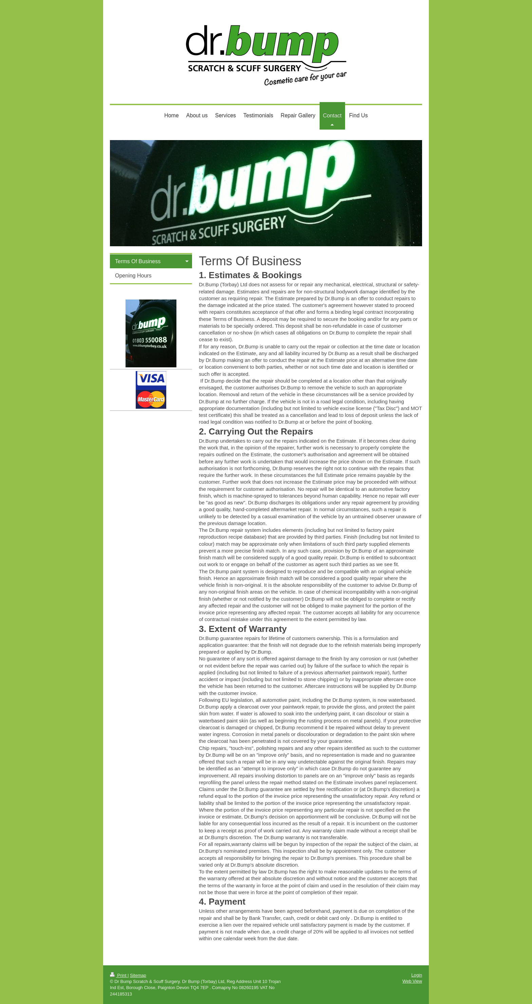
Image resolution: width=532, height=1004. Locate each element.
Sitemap (138, 975)
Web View (412, 981)
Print (119, 975)
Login (416, 975)
